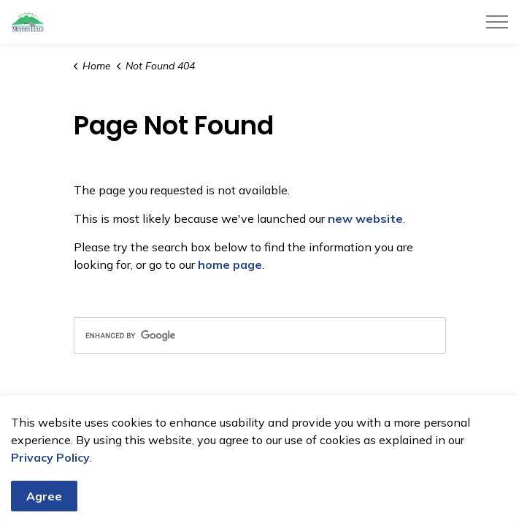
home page (230, 264)
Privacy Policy (50, 457)
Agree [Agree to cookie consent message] (44, 496)
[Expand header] (497, 22)
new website (365, 218)
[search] (260, 335)
